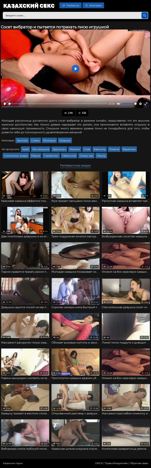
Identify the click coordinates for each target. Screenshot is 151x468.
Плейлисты (70, 5)
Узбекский (69, 155)
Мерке (35, 155)
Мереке (74, 149)
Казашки (65, 140)
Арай (25, 149)
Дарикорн (59, 149)
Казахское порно (13, 463)
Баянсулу (100, 149)
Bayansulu (129, 149)
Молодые (49, 140)
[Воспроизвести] (5, 103)
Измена (114, 149)
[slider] (57, 103)
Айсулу (101, 155)
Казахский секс (29, 6)
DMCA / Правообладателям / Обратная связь (121, 463)
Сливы (35, 140)
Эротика (22, 140)
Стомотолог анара (16, 155)
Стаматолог (51, 155)
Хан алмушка (40, 149)
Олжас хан (86, 155)
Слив (87, 149)
